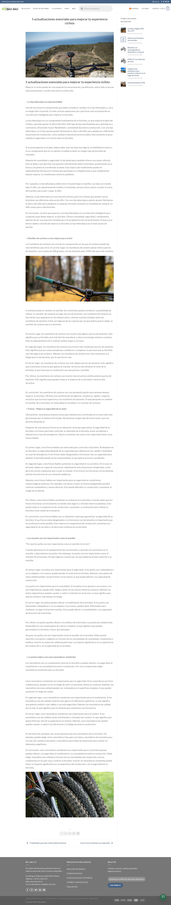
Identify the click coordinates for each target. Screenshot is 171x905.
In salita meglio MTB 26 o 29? (136, 29)
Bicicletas (26, 8)
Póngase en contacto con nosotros (73, 898)
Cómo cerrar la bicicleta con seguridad (97, 843)
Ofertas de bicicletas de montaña (136, 39)
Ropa (67, 8)
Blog (74, 8)
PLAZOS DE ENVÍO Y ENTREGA (79, 878)
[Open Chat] (163, 897)
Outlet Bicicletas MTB (136, 83)
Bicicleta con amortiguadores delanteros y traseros (136, 49)
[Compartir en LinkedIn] (78, 833)
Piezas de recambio (41, 8)
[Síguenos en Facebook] (161, 2)
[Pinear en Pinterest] (74, 833)
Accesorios (57, 8)
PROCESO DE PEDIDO (76, 869)
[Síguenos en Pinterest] (44, 890)
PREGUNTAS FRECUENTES (35, 898)
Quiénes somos (51, 898)
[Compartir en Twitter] (66, 833)
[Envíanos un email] (168, 2)
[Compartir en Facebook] (61, 833)
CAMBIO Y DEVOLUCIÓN (77, 882)
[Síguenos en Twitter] (166, 2)
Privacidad (93, 898)
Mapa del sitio (72, 886)
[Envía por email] (70, 833)
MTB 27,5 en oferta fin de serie (136, 60)
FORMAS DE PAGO (74, 873)
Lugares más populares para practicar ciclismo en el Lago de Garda (136, 72)
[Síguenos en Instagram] (163, 2)
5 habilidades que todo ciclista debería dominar (46, 843)
